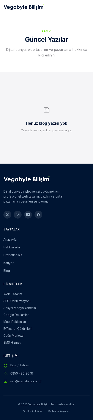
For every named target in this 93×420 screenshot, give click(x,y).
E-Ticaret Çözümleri (17, 328)
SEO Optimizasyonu (17, 301)
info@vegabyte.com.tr (26, 381)
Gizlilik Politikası (33, 411)
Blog (6, 270)
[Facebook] (38, 215)
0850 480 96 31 (21, 373)
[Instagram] (18, 215)
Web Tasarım (12, 294)
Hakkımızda (11, 247)
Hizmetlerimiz (12, 255)
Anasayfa (10, 239)
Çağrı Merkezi (13, 335)
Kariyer (8, 263)
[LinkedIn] (28, 215)
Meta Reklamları (14, 321)
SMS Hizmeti (12, 342)
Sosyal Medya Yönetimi (19, 308)
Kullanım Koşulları (59, 411)
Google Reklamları (16, 315)
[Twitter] (7, 215)
